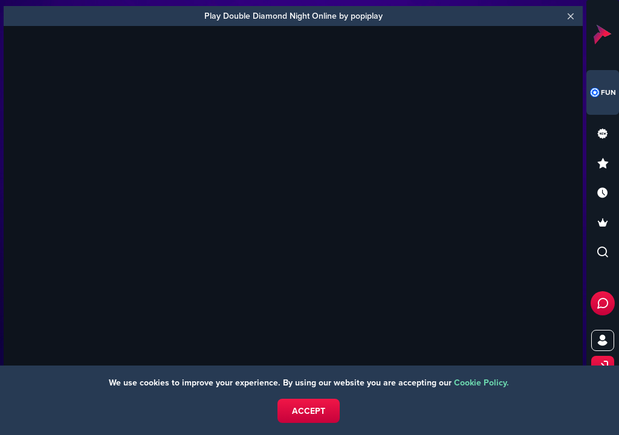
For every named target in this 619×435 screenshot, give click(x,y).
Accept (308, 411)
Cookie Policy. (481, 382)
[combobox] (602, 92)
